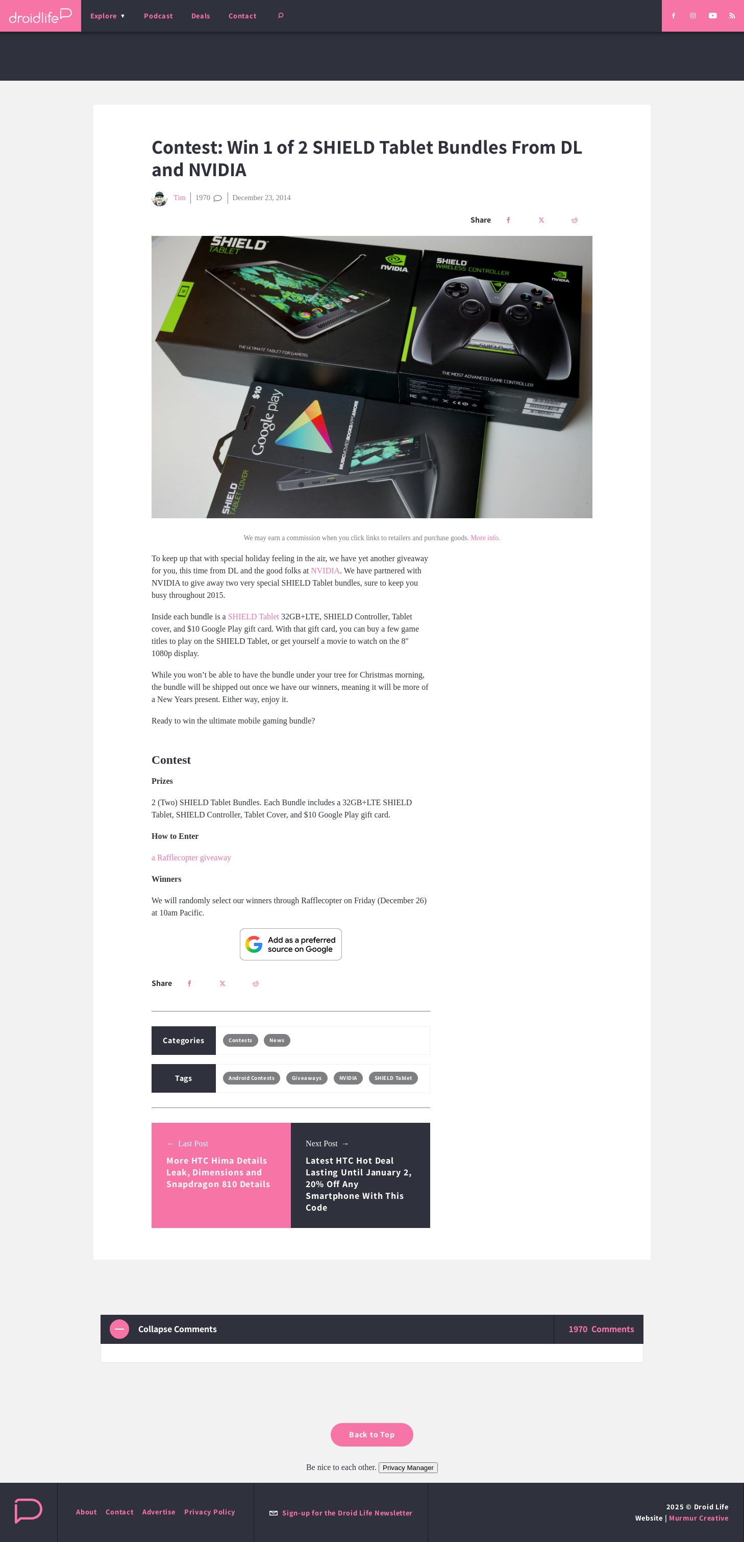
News (276, 1040)
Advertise (159, 1511)
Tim (169, 198)
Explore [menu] (103, 15)
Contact (242, 15)
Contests (240, 1040)
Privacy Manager (408, 1468)
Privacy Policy (209, 1511)
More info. (485, 538)
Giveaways (307, 1077)
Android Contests (252, 1077)
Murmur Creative (699, 1518)
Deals (201, 15)
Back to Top (372, 1434)
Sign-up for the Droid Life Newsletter (341, 1512)
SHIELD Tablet (253, 616)
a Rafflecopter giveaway (191, 857)
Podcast (158, 15)
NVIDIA (325, 570)
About (86, 1511)
